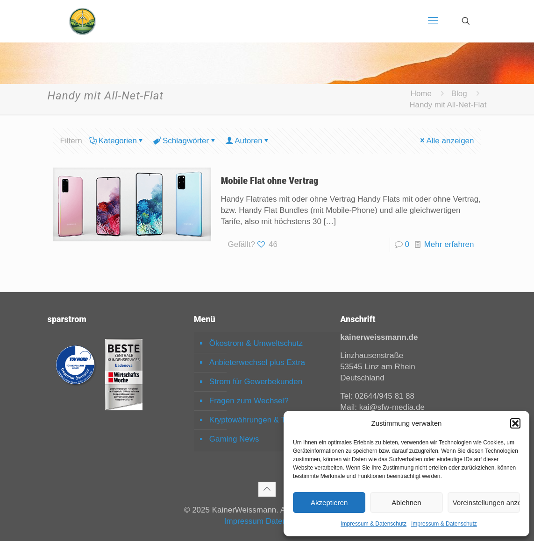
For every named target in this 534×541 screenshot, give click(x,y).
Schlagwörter (185, 140)
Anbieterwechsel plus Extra (257, 362)
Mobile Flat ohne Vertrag (269, 180)
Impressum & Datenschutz (373, 523)
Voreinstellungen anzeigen (486, 502)
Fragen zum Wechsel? (249, 400)
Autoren (248, 140)
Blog (459, 93)
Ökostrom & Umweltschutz (256, 343)
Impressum (243, 521)
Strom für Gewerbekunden (255, 381)
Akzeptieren (329, 502)
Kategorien (117, 140)
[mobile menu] (433, 21)
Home (421, 93)
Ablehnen (406, 502)
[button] (515, 423)
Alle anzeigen (446, 140)
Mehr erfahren (449, 244)
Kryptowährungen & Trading (258, 419)
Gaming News (234, 439)
